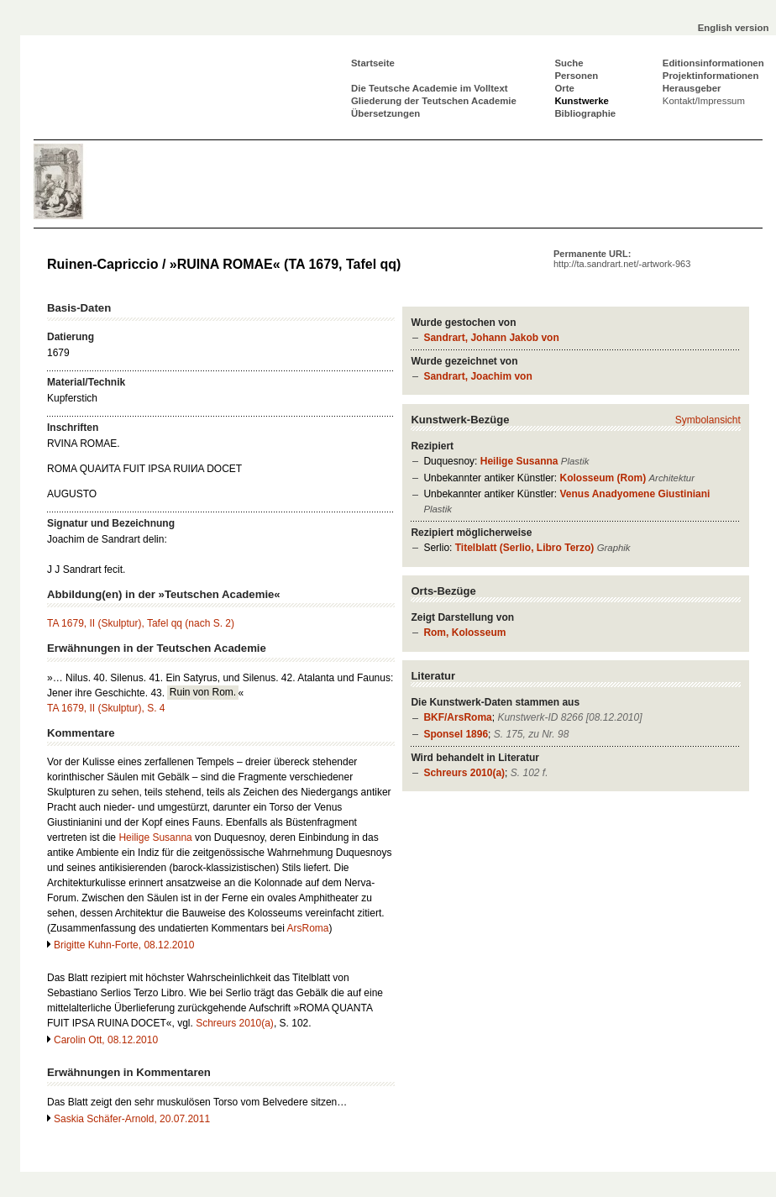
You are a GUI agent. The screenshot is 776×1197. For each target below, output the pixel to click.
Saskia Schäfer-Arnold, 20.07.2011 (132, 1119)
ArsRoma (307, 928)
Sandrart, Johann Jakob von (490, 338)
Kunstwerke (581, 101)
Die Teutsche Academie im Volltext (429, 88)
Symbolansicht (708, 420)
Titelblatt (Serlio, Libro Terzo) (525, 548)
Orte (564, 88)
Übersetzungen (385, 113)
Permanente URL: (621, 259)
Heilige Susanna (519, 461)
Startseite (373, 63)
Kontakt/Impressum (704, 101)
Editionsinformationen (713, 63)
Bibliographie (585, 113)
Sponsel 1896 (455, 734)
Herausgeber (692, 88)
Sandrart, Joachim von (477, 376)
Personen (576, 76)
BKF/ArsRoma (457, 717)
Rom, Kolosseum (464, 632)
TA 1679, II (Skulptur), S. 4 (106, 708)
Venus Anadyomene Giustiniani (634, 494)
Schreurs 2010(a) (464, 773)
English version (733, 28)
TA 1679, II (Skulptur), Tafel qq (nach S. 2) (140, 623)
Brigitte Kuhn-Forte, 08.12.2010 (124, 945)
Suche (568, 63)
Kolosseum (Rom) (602, 478)
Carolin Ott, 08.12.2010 (106, 1040)
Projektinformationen (711, 76)
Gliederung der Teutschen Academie (433, 101)
